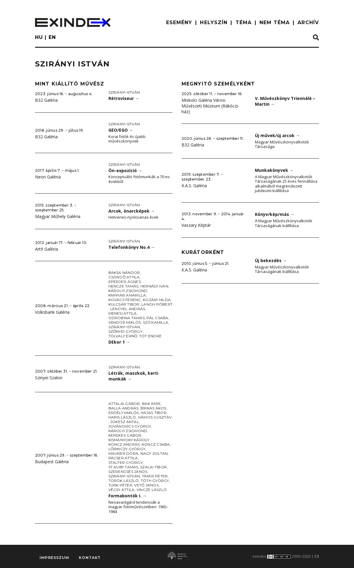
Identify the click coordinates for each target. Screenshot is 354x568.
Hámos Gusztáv (155, 417)
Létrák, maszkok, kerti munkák (133, 376)
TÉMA (244, 22)
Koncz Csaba (156, 444)
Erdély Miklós (123, 412)
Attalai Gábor (124, 403)
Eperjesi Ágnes (124, 281)
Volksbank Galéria (52, 312)
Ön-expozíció (125, 170)
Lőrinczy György (127, 449)
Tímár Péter (155, 476)
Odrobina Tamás (126, 318)
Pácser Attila (123, 458)
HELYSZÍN (213, 22)
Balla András (123, 408)
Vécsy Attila (121, 489)
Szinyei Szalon (49, 377)
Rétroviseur (123, 98)
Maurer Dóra (123, 453)
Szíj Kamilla (155, 322)
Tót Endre (150, 336)
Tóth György (155, 480)
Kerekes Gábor (125, 435)
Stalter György (125, 462)
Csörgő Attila (124, 277)
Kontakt (90, 557)
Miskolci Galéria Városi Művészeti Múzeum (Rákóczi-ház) (210, 105)
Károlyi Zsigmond (127, 290)
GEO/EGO (120, 130)
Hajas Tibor (153, 412)
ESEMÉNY (179, 22)
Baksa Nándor (124, 272)
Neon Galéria (48, 177)
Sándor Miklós (124, 322)
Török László (123, 480)
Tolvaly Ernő (122, 336)
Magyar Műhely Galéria (57, 216)
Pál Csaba (157, 318)
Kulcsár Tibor (124, 304)
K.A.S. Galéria (194, 185)
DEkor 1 (119, 342)
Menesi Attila (122, 313)
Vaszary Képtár (196, 225)
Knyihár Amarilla (127, 295)
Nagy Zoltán (154, 453)
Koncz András (124, 444)
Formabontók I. (127, 496)
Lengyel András (127, 308)
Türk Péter (120, 485)
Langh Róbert (156, 304)
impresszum (54, 557)
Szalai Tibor (153, 467)
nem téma (274, 22)
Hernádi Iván (154, 286)
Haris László (122, 417)
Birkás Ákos (153, 408)
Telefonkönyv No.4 (131, 247)
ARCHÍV (308, 22)
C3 (316, 556)
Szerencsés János (127, 471)
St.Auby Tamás (123, 467)
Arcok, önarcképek (131, 211)
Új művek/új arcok (277, 135)
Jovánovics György (129, 426)
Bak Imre (151, 403)
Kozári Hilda (157, 299)
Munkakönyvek (274, 170)
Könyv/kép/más (274, 214)
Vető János (146, 485)
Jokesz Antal (124, 421)
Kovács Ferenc (124, 299)
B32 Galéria (46, 100)
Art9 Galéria (46, 249)
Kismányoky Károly (129, 440)
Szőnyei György (125, 331)
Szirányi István (124, 92)
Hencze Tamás (123, 286)
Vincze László (152, 489)
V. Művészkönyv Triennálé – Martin (285, 101)
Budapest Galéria (52, 461)
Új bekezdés (271, 260)
